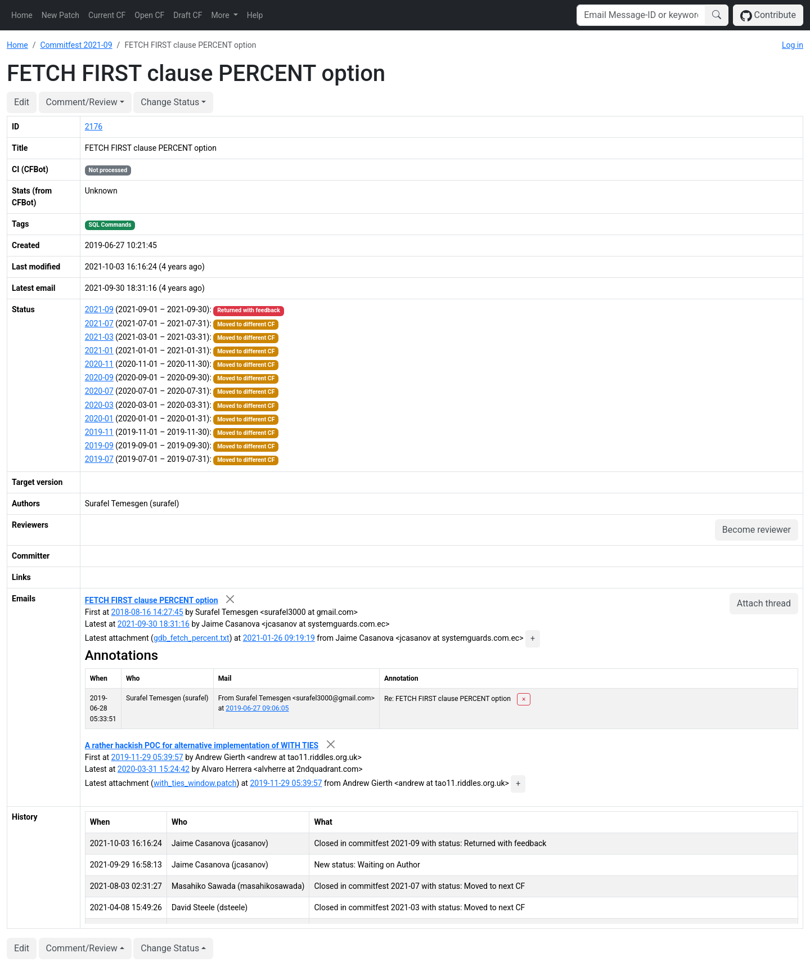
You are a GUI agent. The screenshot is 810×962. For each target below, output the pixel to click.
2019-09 (99, 445)
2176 (93, 126)
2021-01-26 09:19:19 (279, 637)
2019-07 (99, 459)
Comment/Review (82, 102)
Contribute (768, 15)
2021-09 (99, 309)
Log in (792, 45)
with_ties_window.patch (195, 783)
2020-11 (99, 363)
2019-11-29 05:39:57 (147, 757)
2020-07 (99, 390)
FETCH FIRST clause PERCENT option (151, 600)
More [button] (221, 15)
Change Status (170, 102)
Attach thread (764, 603)
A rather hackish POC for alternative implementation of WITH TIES (202, 745)
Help (255, 15)
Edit (21, 102)
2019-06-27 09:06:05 (257, 708)
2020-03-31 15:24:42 (154, 769)
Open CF (149, 15)
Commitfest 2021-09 (76, 45)
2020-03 (99, 405)
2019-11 (99, 432)
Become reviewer (756, 529)
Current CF (106, 15)
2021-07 (99, 323)
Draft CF (187, 15)
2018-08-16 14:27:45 (147, 612)
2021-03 (99, 336)
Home (22, 15)
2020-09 (99, 377)
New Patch (60, 15)
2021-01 (99, 350)
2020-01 (99, 418)
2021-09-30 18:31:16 (154, 623)
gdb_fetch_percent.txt (192, 637)
